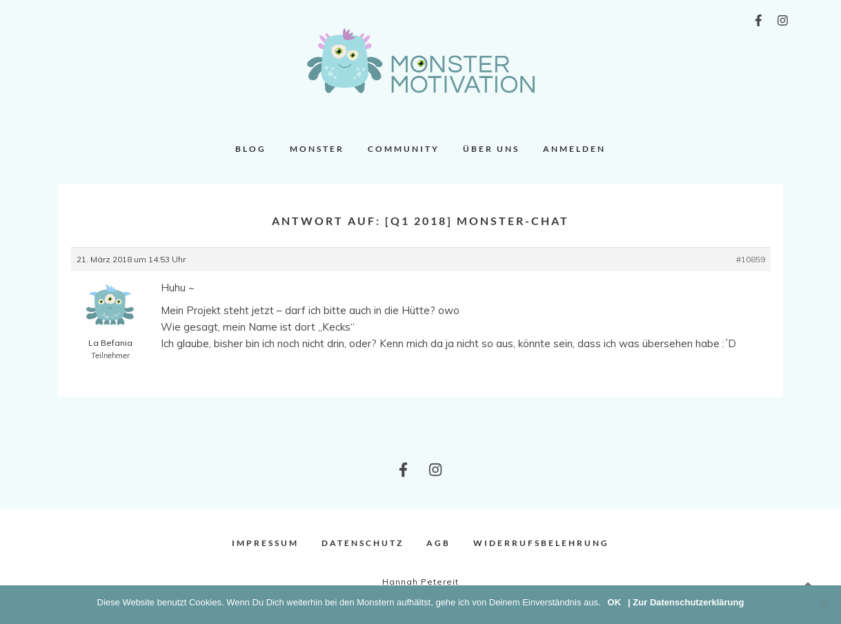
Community (403, 149)
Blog (250, 149)
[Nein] (824, 605)
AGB (438, 543)
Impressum (265, 543)
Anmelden (574, 149)
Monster (317, 149)
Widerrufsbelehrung (541, 543)
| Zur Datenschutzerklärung (686, 602)
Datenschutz (362, 543)
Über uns (491, 149)
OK (615, 602)
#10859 (750, 259)
